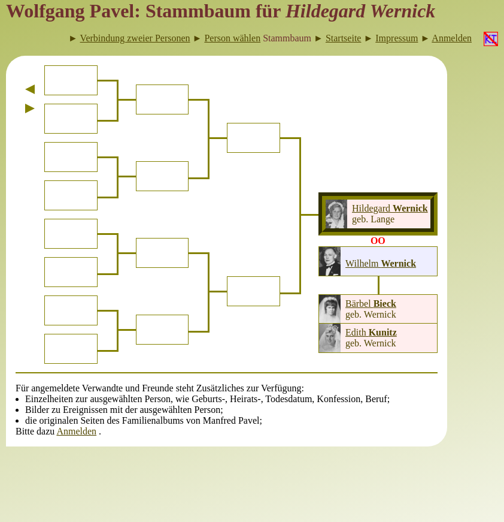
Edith (371, 332)
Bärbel (370, 303)
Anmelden (76, 431)
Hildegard (390, 208)
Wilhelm (380, 263)
